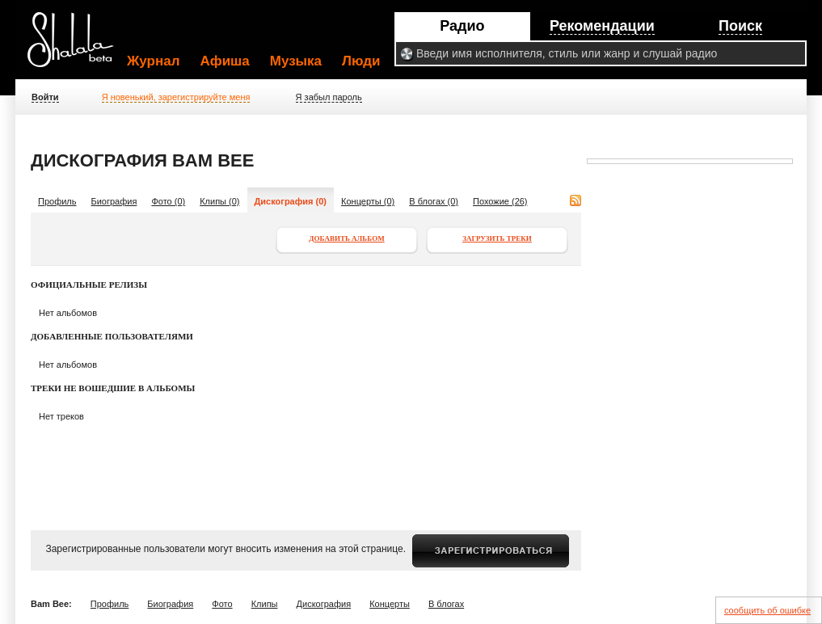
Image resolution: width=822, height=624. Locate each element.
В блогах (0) (433, 201)
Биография (114, 201)
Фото (222, 604)
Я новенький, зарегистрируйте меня (176, 97)
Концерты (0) (367, 201)
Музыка (296, 61)
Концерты (389, 604)
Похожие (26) (500, 201)
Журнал (153, 61)
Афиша (225, 61)
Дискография (324, 604)
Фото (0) (168, 201)
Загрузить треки (497, 238)
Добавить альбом (346, 238)
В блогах (446, 604)
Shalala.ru (77, 46)
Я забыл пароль (329, 97)
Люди (361, 61)
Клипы (264, 604)
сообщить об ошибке (767, 610)
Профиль (57, 201)
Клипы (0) (219, 201)
